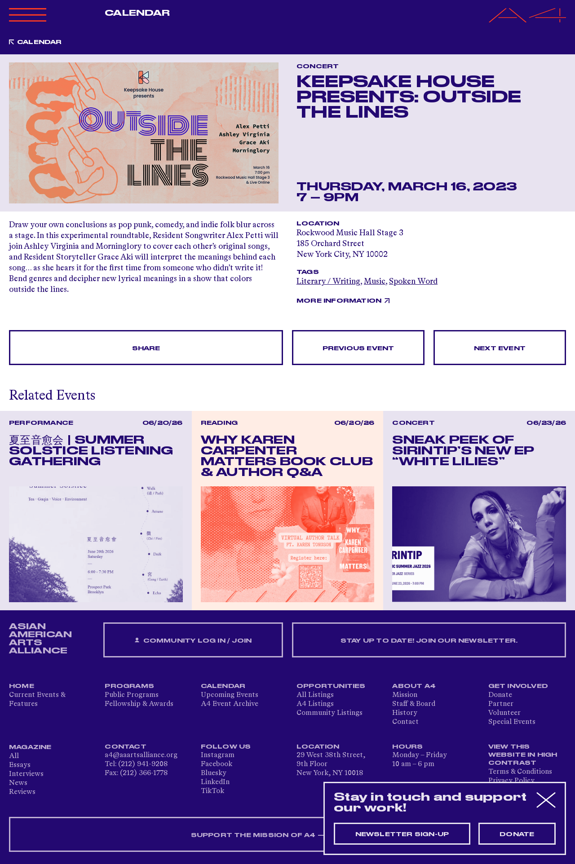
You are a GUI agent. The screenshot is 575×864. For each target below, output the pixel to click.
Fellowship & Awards (139, 704)
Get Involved (518, 686)
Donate (500, 695)
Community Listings (329, 713)
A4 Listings (315, 704)
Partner (500, 704)
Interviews (26, 774)
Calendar (137, 13)
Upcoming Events (229, 695)
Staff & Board (413, 704)
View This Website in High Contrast (522, 755)
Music (374, 282)
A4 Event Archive (229, 704)
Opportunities (331, 686)
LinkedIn (215, 782)
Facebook (216, 764)
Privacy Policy (511, 781)
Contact (405, 722)
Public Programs (132, 695)
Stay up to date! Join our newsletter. (429, 641)
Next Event (500, 348)
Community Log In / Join (193, 641)
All (14, 756)
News (18, 783)
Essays (20, 765)
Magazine (30, 747)
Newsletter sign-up (402, 834)
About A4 (414, 686)
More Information (338, 301)
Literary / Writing (328, 282)
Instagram (217, 755)
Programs (129, 686)
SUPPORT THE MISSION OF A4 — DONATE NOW (288, 835)
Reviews (22, 792)
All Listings (315, 695)
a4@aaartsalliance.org (141, 755)
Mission (404, 695)
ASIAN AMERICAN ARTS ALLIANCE (40, 638)
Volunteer (504, 713)
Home (21, 686)
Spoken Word (413, 282)
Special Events (511, 722)
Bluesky (213, 773)
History (404, 713)
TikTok (212, 791)
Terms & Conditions (520, 772)
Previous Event (358, 348)
